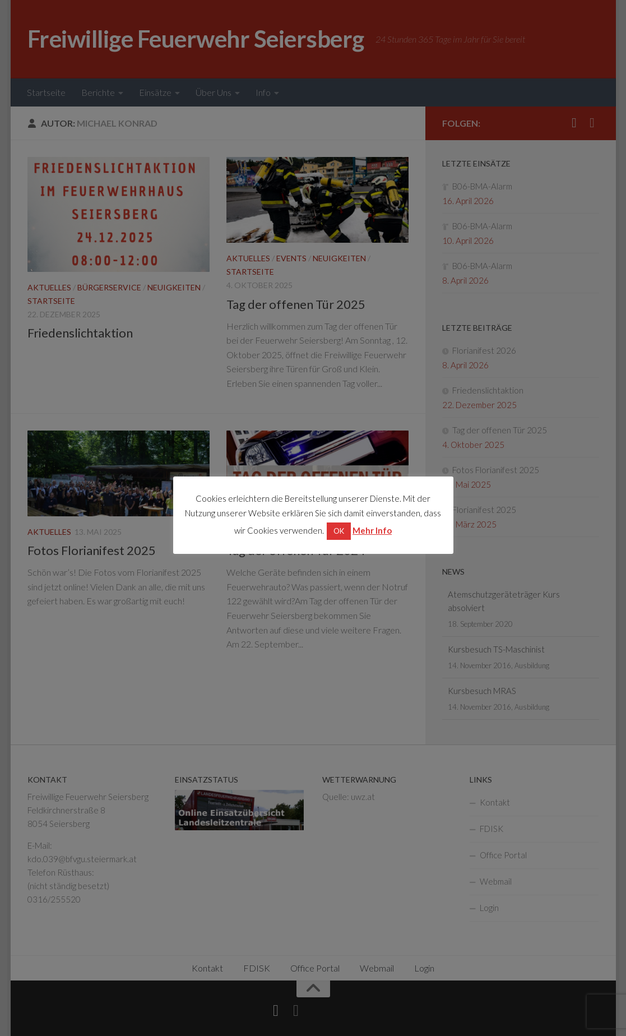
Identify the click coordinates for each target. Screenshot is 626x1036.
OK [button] (338, 530)
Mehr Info (372, 530)
